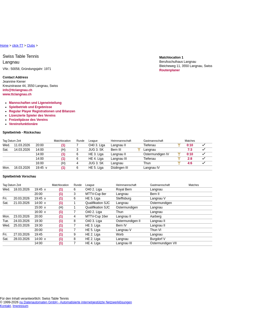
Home (4, 45)
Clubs (31, 45)
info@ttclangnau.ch (17, 90)
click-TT (17, 45)
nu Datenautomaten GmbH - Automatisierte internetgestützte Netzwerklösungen (75, 302)
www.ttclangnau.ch (17, 94)
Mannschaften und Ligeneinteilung (35, 103)
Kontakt (5, 306)
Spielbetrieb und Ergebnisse (30, 107)
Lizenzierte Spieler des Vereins (32, 115)
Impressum (20, 306)
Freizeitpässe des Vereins (28, 120)
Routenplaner (169, 70)
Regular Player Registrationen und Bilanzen (42, 111)
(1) (63, 145)
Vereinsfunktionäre (23, 124)
